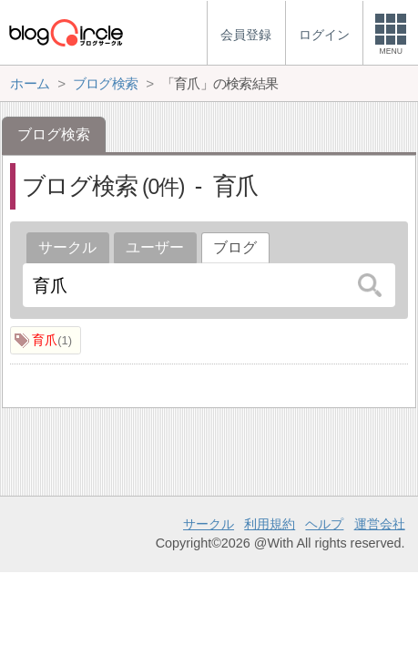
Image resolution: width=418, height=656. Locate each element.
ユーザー (155, 247)
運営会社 (379, 524)
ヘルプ (324, 524)
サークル (67, 247)
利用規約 (269, 524)
